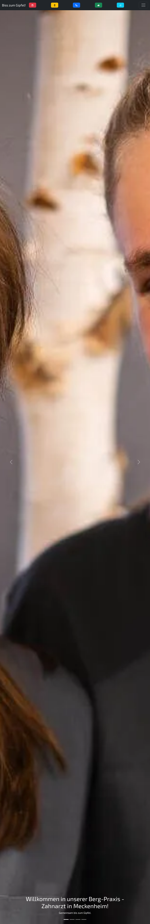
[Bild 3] (77, 919)
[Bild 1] (66, 919)
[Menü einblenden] (143, 5)
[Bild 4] (83, 919)
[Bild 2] (72, 919)
